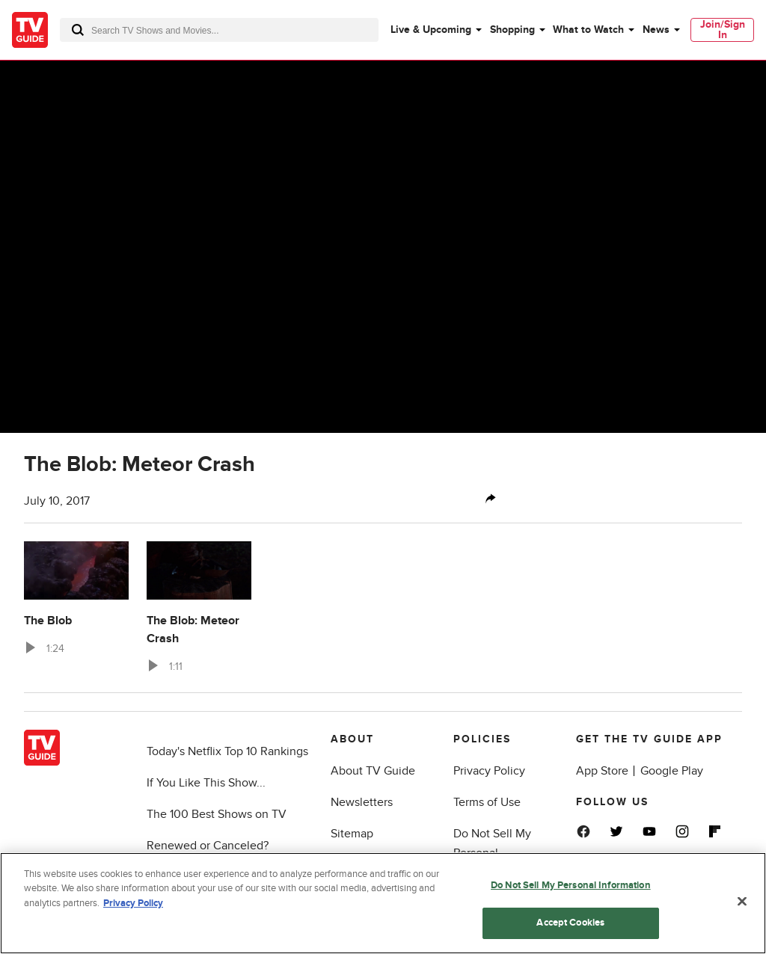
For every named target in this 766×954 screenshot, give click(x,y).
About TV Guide (373, 770)
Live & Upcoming (430, 29)
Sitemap (352, 833)
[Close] (742, 910)
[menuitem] (435, 30)
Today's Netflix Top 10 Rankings (227, 751)
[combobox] (219, 30)
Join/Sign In (722, 29)
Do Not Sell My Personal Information (492, 853)
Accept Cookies (570, 932)
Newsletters (362, 802)
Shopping (512, 29)
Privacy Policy (489, 770)
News (656, 29)
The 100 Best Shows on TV (217, 814)
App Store (602, 770)
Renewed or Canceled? (208, 845)
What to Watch (588, 29)
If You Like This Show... (206, 782)
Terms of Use (487, 802)
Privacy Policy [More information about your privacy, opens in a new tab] (133, 913)
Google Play (671, 770)
